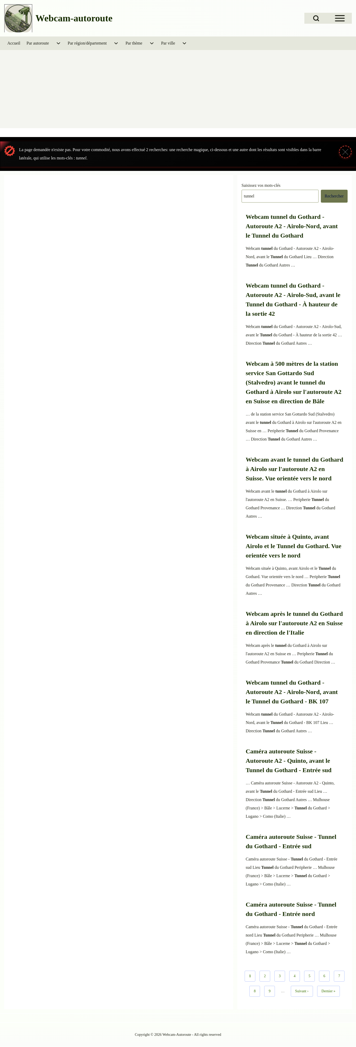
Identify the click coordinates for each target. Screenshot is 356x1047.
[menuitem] (13, 43)
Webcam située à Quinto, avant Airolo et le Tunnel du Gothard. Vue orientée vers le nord (293, 546)
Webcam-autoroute (73, 18)
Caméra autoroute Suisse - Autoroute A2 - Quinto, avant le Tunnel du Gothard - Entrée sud (288, 760)
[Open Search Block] (316, 18)
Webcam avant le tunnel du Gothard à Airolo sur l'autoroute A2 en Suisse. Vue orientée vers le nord (294, 469)
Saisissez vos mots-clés (261, 185)
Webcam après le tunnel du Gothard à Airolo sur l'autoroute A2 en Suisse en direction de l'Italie (294, 623)
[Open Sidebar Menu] (340, 18)
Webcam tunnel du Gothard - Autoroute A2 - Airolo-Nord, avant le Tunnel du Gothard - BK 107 (292, 692)
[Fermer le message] (345, 152)
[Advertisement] (178, 89)
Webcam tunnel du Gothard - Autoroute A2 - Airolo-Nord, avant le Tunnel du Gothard (292, 226)
